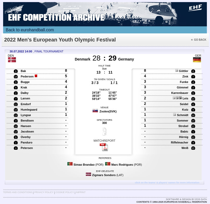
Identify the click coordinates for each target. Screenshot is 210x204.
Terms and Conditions (17, 192)
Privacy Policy (43, 192)
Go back (198, 39)
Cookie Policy (64, 192)
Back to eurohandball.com (30, 30)
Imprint (81, 192)
